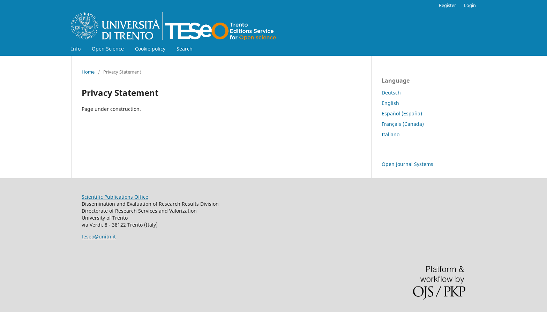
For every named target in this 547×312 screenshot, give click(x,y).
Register (447, 5)
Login (470, 5)
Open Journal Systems (407, 164)
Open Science (108, 48)
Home (88, 72)
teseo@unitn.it (99, 236)
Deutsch (391, 92)
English (390, 103)
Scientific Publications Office (115, 196)
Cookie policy (150, 48)
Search (185, 48)
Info (76, 48)
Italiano (390, 134)
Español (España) (402, 113)
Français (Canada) (403, 124)
